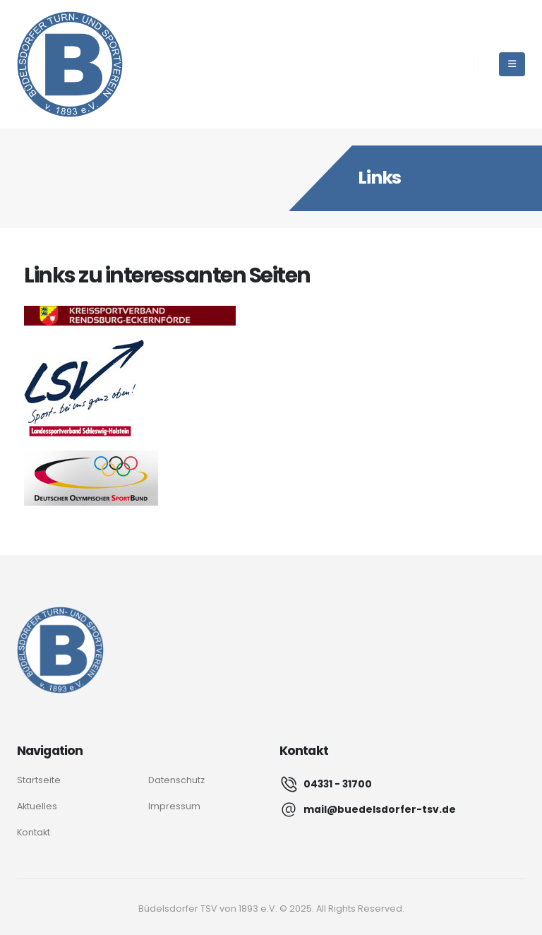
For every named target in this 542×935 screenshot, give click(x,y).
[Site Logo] (70, 64)
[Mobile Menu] (512, 64)
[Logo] (60, 650)
